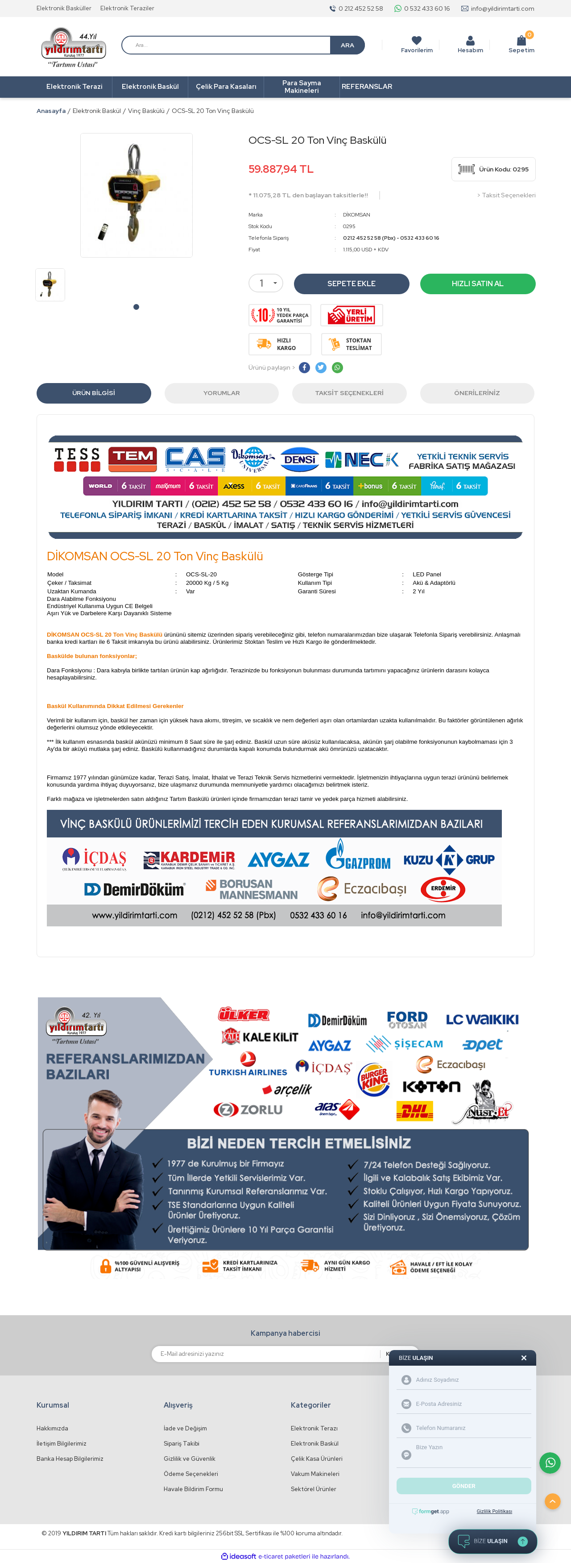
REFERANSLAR (367, 86)
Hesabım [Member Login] (470, 50)
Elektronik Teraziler (127, 8)
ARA (347, 45)
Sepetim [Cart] (521, 44)
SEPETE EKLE (351, 283)
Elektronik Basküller (64, 8)
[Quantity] (265, 283)
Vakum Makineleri (315, 1474)
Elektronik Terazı (314, 1428)
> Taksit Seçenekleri (506, 195)
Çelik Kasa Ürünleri (317, 1459)
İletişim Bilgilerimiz (62, 1443)
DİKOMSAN (356, 214)
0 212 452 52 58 (361, 8)
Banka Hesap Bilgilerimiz (70, 1459)
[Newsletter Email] (266, 1354)
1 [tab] (136, 307)
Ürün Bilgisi (93, 393)
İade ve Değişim (185, 1428)
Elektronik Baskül (315, 1443)
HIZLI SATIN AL (478, 283)
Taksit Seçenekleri (349, 393)
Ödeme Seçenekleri (191, 1474)
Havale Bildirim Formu (193, 1489)
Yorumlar (221, 393)
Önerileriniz (477, 393)
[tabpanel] (50, 284)
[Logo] (74, 47)
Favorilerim (417, 50)
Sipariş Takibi (181, 1443)
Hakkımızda (52, 1428)
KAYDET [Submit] (398, 1354)
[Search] (243, 45)
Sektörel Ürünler (313, 1489)
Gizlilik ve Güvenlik (189, 1459)
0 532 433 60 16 (427, 8)
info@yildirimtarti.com (502, 8)
